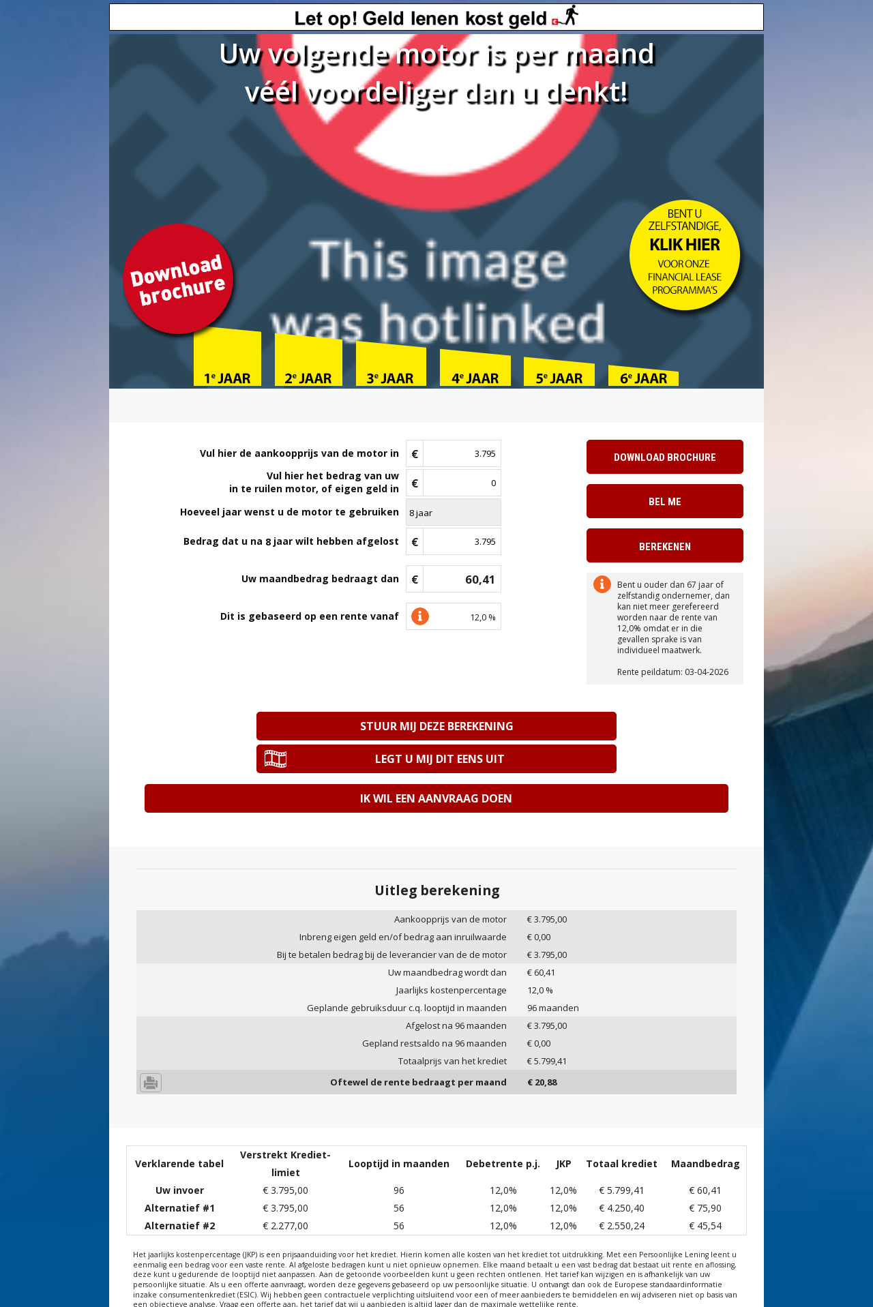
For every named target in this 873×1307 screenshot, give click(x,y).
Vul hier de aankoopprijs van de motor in (299, 453)
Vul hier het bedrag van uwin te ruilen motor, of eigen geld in (314, 482)
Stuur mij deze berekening (287, 726)
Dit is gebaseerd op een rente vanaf (309, 616)
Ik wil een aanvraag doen (436, 764)
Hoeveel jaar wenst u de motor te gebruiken (289, 511)
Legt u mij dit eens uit (585, 726)
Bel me (665, 502)
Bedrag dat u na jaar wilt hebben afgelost (291, 541)
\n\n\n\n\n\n (453, 512)
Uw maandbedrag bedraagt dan (320, 578)
